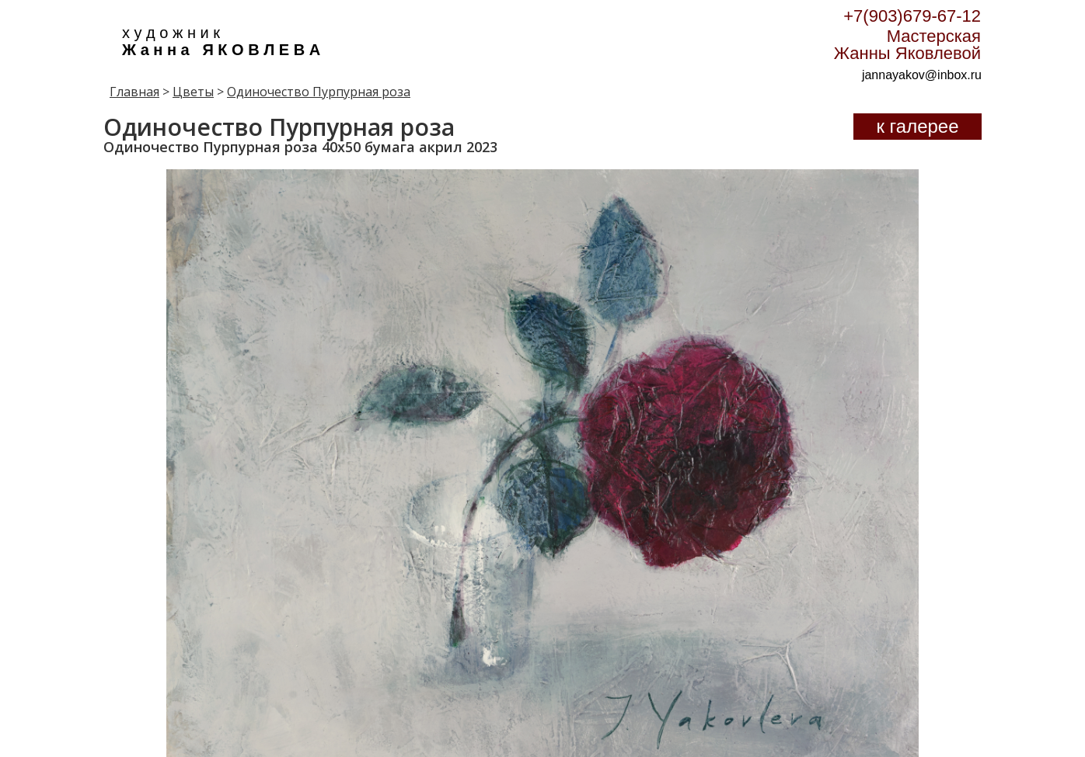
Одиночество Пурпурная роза (318, 91)
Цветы (193, 91)
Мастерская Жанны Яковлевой (907, 44)
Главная (134, 91)
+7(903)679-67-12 (912, 16)
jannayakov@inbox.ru (922, 75)
